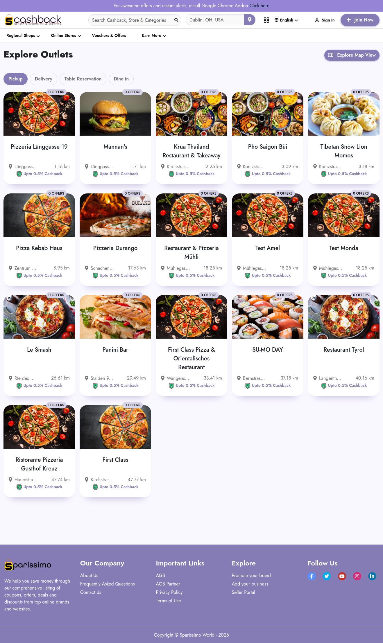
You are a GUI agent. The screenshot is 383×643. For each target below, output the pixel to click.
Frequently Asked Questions (107, 584)
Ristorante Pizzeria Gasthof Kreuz (39, 464)
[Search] (134, 20)
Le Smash (39, 350)
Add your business (250, 584)
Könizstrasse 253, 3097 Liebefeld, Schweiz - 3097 (327, 166)
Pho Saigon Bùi (267, 147)
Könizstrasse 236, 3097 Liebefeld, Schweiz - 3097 (251, 166)
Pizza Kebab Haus (39, 248)
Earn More (151, 35)
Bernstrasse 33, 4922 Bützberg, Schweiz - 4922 (251, 378)
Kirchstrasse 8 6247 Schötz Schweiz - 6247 (99, 479)
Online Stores (63, 35)
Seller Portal (243, 592)
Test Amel (267, 248)
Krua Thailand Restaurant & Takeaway (191, 151)
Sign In (325, 20)
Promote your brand (251, 575)
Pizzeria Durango (115, 248)
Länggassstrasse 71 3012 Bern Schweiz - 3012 (99, 166)
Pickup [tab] (15, 79)
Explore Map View (352, 55)
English (284, 20)
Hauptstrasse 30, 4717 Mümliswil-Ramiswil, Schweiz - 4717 (23, 479)
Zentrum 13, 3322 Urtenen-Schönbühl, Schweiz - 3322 (23, 268)
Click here (259, 5)
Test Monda (343, 248)
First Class (115, 460)
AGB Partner (168, 584)
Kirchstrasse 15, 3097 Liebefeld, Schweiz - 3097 (175, 166)
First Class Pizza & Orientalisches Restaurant (191, 358)
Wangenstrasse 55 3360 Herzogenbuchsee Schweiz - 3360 (175, 378)
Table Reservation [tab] (83, 79)
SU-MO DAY (267, 350)
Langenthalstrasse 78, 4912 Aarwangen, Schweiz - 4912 (327, 378)
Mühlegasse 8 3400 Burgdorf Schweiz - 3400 (175, 268)
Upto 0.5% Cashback (39, 174)
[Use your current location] (249, 19)
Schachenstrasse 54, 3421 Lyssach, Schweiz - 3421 (99, 268)
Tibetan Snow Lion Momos (343, 151)
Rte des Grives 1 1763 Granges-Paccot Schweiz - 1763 (23, 378)
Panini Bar (115, 350)
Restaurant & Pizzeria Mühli (191, 252)
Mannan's (115, 147)
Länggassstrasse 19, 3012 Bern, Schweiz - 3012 (23, 166)
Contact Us (90, 592)
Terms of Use (168, 600)
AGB (160, 575)
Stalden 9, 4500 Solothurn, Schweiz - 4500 (99, 378)
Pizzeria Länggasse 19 (39, 147)
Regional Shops (20, 35)
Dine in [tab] (121, 79)
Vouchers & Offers (109, 35)
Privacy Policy (169, 592)
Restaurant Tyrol (343, 350)
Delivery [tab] (43, 79)
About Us (89, 575)
